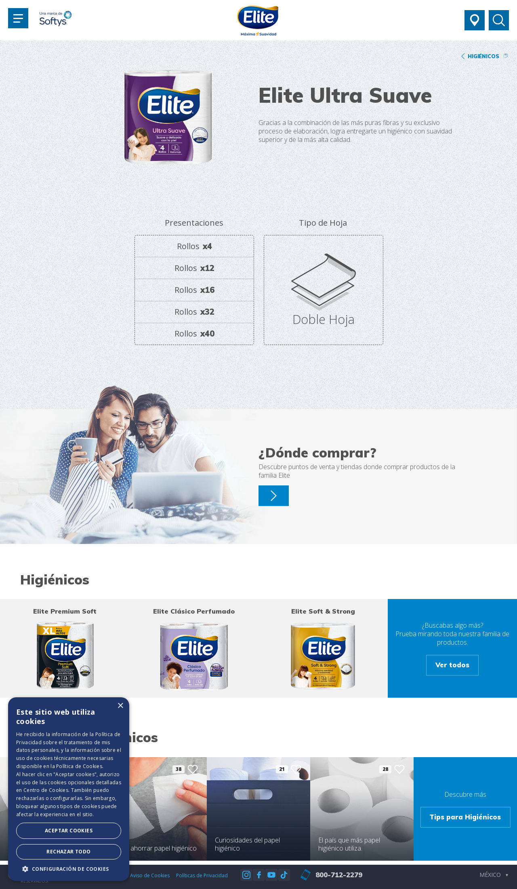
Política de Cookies (79, 766)
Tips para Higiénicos (465, 817)
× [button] (120, 706)
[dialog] (68, 789)
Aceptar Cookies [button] (68, 830)
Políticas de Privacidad (202, 875)
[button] (68, 869)
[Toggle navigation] (18, 18)
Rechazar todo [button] (68, 851)
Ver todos (452, 664)
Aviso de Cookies (150, 875)
